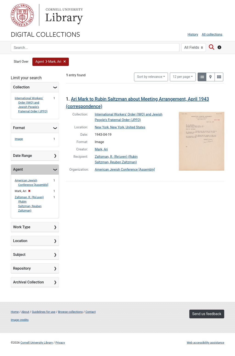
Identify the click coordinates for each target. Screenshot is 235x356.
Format (19, 128)
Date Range (22, 155)
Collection (21, 87)
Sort (149, 77)
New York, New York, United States (120, 127)
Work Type (21, 227)
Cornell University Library (36, 342)
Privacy (60, 342)
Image (19, 139)
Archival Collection (28, 282)
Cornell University (22, 15)
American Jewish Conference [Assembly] (125, 170)
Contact (90, 312)
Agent (18, 169)
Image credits (20, 320)
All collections (212, 35)
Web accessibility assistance (205, 342)
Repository (22, 268)
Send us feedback (206, 314)
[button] (50, 62)
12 (181, 76)
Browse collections (70, 312)
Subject (19, 254)
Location (20, 241)
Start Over (21, 62)
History (193, 35)
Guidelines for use (43, 312)
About (25, 312)
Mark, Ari (101, 149)
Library (63, 15)
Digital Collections (45, 34)
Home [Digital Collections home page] (15, 312)
